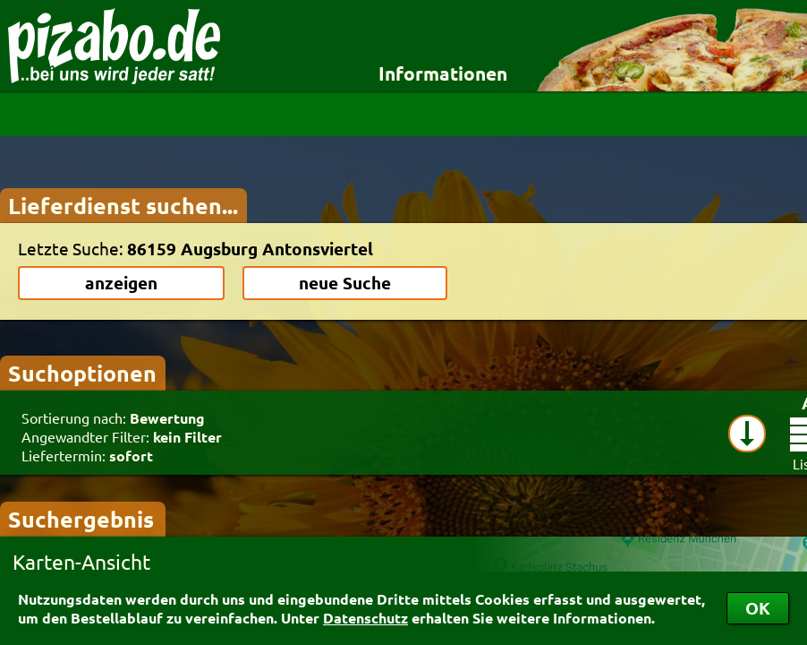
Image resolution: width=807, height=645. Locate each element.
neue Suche (345, 282)
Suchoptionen (82, 372)
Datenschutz (365, 617)
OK (757, 608)
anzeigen (121, 282)
